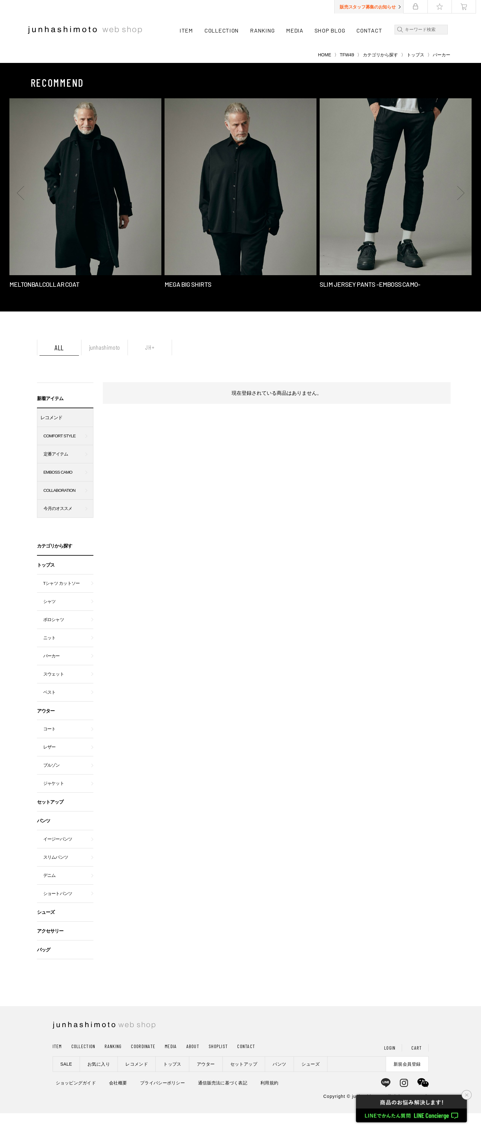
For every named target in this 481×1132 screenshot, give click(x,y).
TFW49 (347, 73)
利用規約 (269, 1101)
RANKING (265, 30)
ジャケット (53, 802)
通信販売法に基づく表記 (222, 1101)
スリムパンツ (55, 876)
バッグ (43, 968)
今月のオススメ (58, 527)
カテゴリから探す (380, 73)
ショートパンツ (57, 912)
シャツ (49, 620)
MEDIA (297, 30)
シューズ (46, 931)
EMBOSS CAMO (58, 491)
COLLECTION (224, 30)
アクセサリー (50, 949)
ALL (59, 366)
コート (49, 747)
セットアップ (50, 820)
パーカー (51, 674)
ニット (49, 656)
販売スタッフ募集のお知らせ (373, 6)
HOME (324, 73)
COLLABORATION (60, 509)
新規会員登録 (407, 1082)
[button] (22, 211)
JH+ (149, 366)
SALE (66, 1082)
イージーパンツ (57, 858)
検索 (402, 29)
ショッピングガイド (76, 1101)
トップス (415, 73)
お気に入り (98, 1082)
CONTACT (371, 30)
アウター (46, 729)
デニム (49, 894)
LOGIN (389, 1066)
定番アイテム (56, 473)
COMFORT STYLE (60, 454)
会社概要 (118, 1101)
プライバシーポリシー (162, 1101)
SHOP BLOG (332, 30)
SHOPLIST (218, 1065)
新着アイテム (50, 417)
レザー (49, 766)
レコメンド (51, 436)
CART (416, 1066)
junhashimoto (104, 366)
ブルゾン (51, 784)
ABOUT (192, 1065)
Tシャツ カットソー (61, 602)
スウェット (53, 693)
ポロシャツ (53, 638)
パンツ (43, 839)
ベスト (49, 711)
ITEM (189, 30)
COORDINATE (143, 1065)
